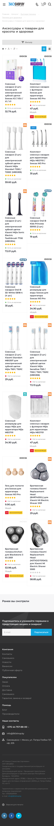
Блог (4, 709)
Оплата (6, 686)
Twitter (19, 816)
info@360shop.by (15, 733)
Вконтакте (4, 816)
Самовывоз (8, 658)
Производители (10, 714)
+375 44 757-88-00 (17, 726)
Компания (7, 649)
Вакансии (7, 666)
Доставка (7, 690)
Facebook (11, 816)
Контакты (7, 654)
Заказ (5, 682)
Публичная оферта (12, 670)
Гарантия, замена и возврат (17, 698)
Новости (6, 662)
